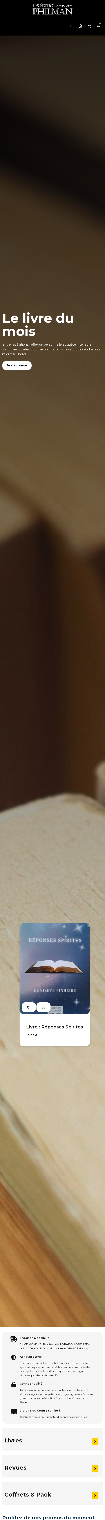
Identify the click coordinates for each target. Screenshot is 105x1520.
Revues (15, 1467)
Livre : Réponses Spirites (54, 1027)
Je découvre (17, 365)
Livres (13, 1440)
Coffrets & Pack (27, 1494)
